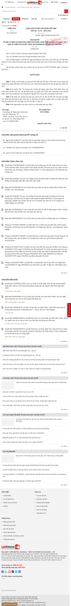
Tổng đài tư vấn (41, 513)
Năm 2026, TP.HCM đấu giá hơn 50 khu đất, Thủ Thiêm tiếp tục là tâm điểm (39, 456)
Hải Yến (63, 128)
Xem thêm (64, 273)
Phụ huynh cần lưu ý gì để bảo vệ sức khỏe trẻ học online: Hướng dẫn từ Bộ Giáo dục (30, 401)
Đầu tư (7, 302)
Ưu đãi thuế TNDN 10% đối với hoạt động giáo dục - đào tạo (22, 355)
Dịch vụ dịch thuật (42, 506)
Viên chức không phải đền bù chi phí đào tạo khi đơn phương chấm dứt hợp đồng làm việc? (31, 359)
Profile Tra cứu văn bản (10, 502)
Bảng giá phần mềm (9, 522)
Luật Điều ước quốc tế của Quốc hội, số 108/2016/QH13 (25, 147)
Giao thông (17, 291)
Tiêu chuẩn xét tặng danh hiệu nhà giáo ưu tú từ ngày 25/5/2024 (23, 442)
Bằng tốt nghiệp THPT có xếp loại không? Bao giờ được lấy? (22, 437)
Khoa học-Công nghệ (21, 323)
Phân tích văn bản (42, 499)
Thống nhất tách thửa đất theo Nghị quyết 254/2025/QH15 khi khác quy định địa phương (30, 465)
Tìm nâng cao (63, 15)
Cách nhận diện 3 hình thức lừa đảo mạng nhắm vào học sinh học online (25, 405)
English (54, 2)
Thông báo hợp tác (8, 539)
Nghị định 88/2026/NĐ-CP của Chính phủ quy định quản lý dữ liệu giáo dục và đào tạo (36, 218)
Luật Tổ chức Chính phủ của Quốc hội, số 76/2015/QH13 (25, 153)
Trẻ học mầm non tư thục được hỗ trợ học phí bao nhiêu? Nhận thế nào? (25, 396)
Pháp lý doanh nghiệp (43, 502)
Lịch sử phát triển (8, 499)
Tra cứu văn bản (41, 495)
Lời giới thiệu (7, 495)
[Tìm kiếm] (66, 11)
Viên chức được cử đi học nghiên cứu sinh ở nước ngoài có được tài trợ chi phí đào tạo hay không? (34, 364)
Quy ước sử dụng (8, 529)
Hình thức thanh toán (9, 525)
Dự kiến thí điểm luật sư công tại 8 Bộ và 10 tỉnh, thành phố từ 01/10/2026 (26, 470)
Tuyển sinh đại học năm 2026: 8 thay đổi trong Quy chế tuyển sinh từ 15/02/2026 (41, 382)
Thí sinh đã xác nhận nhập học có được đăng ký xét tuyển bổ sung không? (26, 428)
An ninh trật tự (9, 291)
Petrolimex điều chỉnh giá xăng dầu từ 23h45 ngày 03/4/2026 (22, 481)
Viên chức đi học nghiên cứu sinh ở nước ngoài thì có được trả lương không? (27, 369)
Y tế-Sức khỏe (9, 313)
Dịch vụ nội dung (42, 509)
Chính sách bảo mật (9, 532)
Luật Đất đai (29, 605)
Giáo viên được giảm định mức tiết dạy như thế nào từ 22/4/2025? (23, 433)
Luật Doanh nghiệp (19, 605)
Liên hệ (5, 506)
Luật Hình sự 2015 (40, 605)
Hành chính (8, 336)
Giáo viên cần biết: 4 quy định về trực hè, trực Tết (18, 392)
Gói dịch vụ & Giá (43, 2)
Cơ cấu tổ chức (9, 323)
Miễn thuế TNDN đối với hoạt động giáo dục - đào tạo (19, 350)
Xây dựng (21, 302)
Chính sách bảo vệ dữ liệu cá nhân (13, 536)
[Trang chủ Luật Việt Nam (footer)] (35, 546)
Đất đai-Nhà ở (14, 302)
